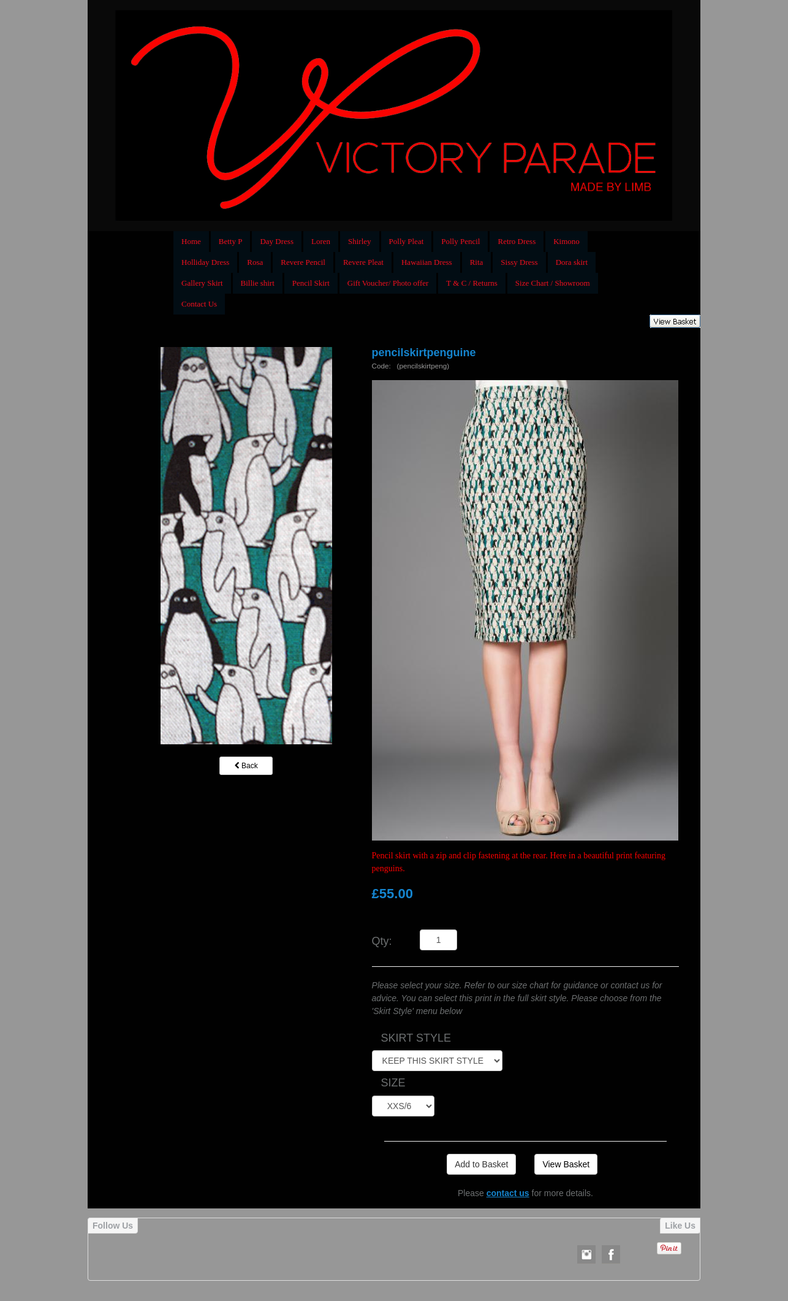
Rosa (255, 262)
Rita (476, 262)
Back (246, 765)
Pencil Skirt (311, 283)
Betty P (231, 241)
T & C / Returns (472, 283)
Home (191, 241)
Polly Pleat (406, 241)
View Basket (565, 1164)
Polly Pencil (460, 241)
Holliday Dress (205, 262)
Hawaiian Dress (426, 262)
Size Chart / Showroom (552, 283)
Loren (320, 241)
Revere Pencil (303, 262)
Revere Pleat (363, 262)
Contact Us (199, 303)
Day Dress (277, 241)
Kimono (566, 241)
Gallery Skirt (202, 283)
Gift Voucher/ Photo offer (388, 283)
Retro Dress (517, 241)
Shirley (359, 241)
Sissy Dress (519, 262)
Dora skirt (572, 262)
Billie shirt (258, 283)
